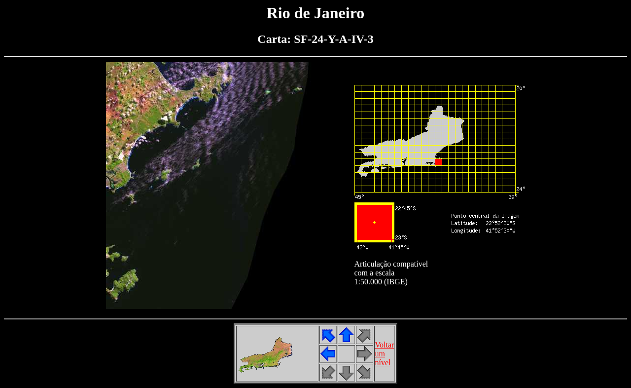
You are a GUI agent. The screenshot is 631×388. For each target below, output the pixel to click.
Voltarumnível (384, 354)
